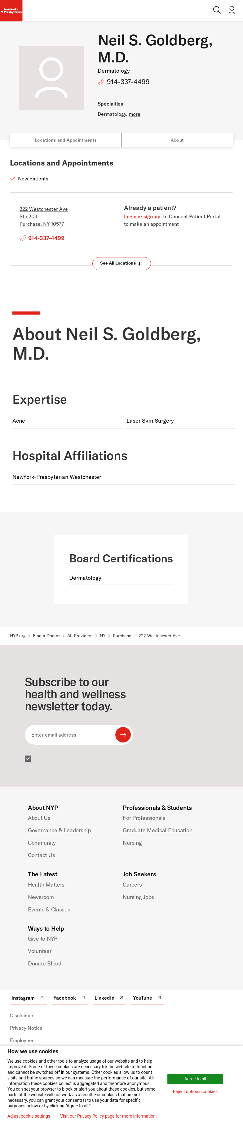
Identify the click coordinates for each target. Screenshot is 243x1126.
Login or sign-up (142, 216)
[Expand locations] (121, 263)
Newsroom (41, 897)
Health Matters (46, 884)
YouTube (148, 997)
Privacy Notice (26, 1028)
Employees (22, 1040)
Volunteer (39, 951)
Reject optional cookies (195, 1091)
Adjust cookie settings (28, 1116)
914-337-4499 (128, 81)
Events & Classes (49, 909)
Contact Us (41, 855)
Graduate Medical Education (157, 830)
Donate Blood (44, 963)
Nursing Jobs (138, 897)
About (177, 140)
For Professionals (144, 817)
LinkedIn (110, 997)
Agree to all (195, 1078)
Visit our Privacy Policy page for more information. (108, 1116)
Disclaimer (21, 1015)
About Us (39, 817)
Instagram (28, 997)
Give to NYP (42, 938)
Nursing (132, 842)
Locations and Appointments (66, 140)
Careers (132, 884)
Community (42, 842)
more (134, 114)
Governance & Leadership (59, 830)
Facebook (69, 997)
